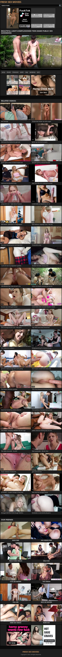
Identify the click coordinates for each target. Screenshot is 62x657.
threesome (15, 72)
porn (38, 72)
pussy (3, 72)
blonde (9, 72)
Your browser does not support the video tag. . (31, 52)
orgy (26, 72)
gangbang (32, 72)
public (21, 72)
